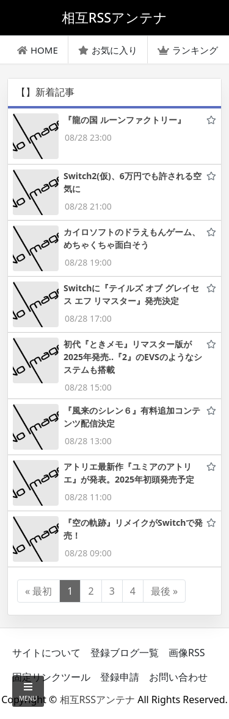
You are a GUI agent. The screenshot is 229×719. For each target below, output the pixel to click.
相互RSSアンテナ (98, 699)
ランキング (188, 50)
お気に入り (107, 50)
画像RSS (187, 652)
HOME (37, 50)
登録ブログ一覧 (124, 652)
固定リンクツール (51, 677)
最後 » (164, 591)
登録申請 (119, 677)
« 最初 (38, 591)
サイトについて (46, 652)
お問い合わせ (178, 677)
